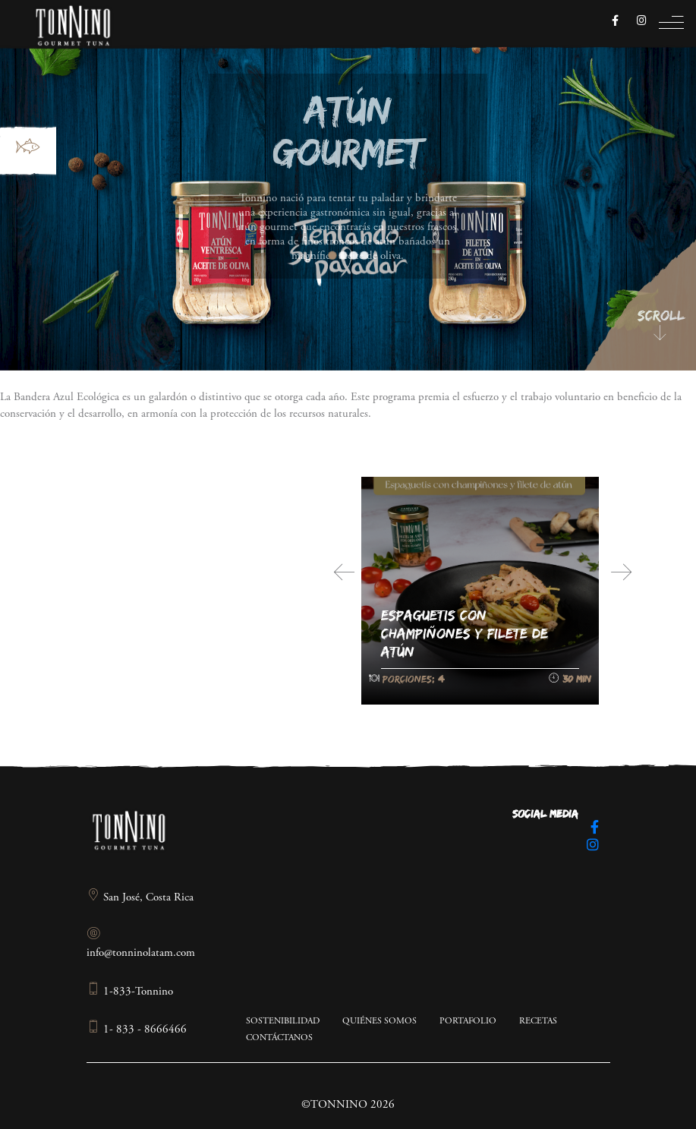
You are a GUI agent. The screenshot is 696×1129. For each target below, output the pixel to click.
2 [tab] (343, 255)
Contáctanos (279, 1037)
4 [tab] (364, 255)
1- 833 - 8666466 (137, 1030)
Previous (306, 249)
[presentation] (344, 572)
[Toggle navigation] (671, 26)
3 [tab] (353, 255)
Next (391, 249)
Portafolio (467, 1021)
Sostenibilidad (283, 1021)
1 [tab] (332, 255)
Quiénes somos (379, 1021)
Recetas (538, 1021)
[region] (348, 185)
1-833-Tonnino (130, 992)
